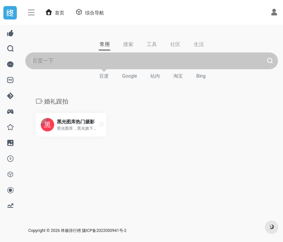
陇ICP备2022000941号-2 (105, 230)
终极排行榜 (71, 230)
